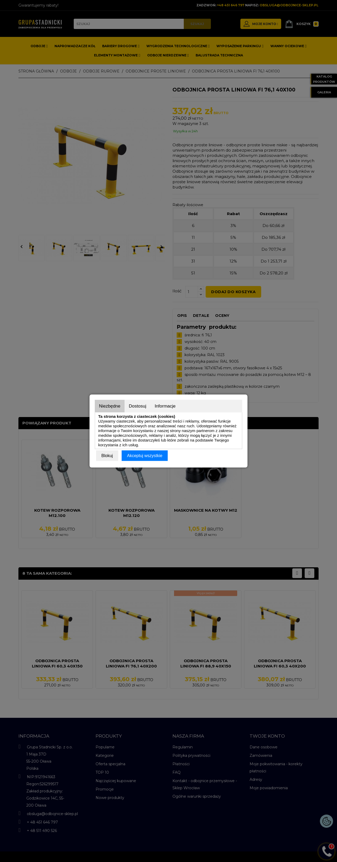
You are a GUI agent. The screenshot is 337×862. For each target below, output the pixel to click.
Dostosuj (137, 406)
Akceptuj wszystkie (144, 455)
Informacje (165, 406)
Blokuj (107, 455)
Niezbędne (109, 406)
